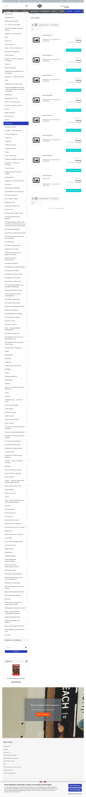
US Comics (24, 11)
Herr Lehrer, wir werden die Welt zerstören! (14, 429)
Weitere (61, 11)
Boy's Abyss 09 (47, 157)
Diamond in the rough (11, 251)
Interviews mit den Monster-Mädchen (14, 458)
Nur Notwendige (75, 790)
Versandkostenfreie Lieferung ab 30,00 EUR (29, 1)
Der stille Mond (9, 244)
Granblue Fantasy (10, 414)
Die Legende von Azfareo (12, 279)
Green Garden (9, 418)
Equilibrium (8, 364)
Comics (8, 11)
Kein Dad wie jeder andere (13, 472)
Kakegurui (8, 468)
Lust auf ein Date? (10, 547)
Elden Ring (8, 360)
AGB (5, 766)
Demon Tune (9, 211)
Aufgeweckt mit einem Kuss (13, 86)
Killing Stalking (9, 491)
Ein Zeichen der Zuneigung (13, 349)
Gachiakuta (8, 382)
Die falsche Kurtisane (11, 265)
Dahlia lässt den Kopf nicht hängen (13, 174)
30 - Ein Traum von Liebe (12, 26)
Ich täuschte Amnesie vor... (13, 443)
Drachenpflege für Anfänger (13, 315)
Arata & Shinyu (9, 57)
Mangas (15, 11)
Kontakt (78, 11)
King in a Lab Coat (10, 495)
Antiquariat (34, 11)
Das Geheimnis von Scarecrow (14, 193)
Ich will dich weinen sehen (13, 446)
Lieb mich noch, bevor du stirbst (15, 529)
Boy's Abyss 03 (47, 37)
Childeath (8, 143)
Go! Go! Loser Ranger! (11, 407)
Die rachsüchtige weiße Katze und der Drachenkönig (14, 287)
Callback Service (8, 772)
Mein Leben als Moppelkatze (13, 576)
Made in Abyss (9, 550)
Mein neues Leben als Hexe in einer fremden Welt (14, 580)
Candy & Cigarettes (11, 136)
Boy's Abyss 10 (47, 177)
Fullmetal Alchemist (11, 378)
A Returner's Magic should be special (14, 31)
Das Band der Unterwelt (12, 190)
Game (7, 394)
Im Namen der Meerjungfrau (13, 450)
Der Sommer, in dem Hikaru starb (15, 235)
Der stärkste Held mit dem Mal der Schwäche (14, 239)
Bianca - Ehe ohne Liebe (12, 104)
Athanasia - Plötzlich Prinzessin (14, 78)
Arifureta (7, 66)
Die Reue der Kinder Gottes (13, 292)
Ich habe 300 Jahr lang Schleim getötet (14, 438)
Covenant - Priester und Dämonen (12, 165)
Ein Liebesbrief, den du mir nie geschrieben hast (14, 339)
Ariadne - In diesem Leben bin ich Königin (14, 61)
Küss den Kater (9, 511)
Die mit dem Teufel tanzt (13, 283)
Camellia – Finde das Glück (13, 132)
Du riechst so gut (10, 323)
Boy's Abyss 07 (47, 117)
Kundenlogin (70, 1)
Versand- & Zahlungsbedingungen (10, 755)
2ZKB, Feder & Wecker (11, 23)
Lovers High (8, 540)
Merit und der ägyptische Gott (14, 628)
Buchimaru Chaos (10, 129)
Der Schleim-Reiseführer (12, 231)
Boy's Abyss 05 (47, 77)
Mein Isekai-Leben (10, 572)
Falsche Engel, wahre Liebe (13, 367)
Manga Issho (9, 554)
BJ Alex (7, 111)
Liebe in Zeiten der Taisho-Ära (14, 536)
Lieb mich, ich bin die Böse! (13, 525)
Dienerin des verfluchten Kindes (14, 308)
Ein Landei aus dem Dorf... (12, 335)
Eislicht (7, 353)
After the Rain (9, 46)
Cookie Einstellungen (10, 775)
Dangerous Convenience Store (14, 183)
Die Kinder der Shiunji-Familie (14, 276)
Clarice (7, 154)
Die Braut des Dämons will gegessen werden (13, 255)
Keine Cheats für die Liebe (13, 475)
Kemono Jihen (9, 479)
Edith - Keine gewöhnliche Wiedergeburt (13, 330)
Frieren (7, 375)
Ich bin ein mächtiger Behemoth (15, 434)
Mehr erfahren (43, 716)
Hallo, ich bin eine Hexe (12, 421)
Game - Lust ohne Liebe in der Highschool (14, 390)
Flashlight (8, 371)
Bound (7, 122)
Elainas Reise (9, 357)
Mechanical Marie (10, 558)
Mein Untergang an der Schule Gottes (14, 589)
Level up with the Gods (12, 522)
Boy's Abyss (8, 125)
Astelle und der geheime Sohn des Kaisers (14, 74)
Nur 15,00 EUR (16, 684)
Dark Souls (8, 186)
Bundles (54, 11)
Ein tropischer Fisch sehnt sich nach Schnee (14, 345)
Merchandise (45, 11)
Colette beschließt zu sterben (14, 161)
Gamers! (7, 398)
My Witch (7, 637)
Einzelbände (8, 16)
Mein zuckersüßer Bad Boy (13, 597)
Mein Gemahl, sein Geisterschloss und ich (12, 567)
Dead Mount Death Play (12, 208)
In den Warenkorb (73, 52)
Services (69, 11)
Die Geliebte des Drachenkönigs (15, 269)
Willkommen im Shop (10, 1)
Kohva (7, 498)
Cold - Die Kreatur (10, 157)
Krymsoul (7, 507)
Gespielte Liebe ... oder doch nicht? (14, 402)
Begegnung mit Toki (11, 100)
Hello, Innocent (9, 425)
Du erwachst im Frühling (12, 319)
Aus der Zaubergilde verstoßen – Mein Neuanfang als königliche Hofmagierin (15, 91)
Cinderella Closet (10, 150)
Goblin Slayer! (9, 411)
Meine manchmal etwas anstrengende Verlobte (12, 614)
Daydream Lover (10, 204)
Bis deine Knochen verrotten (14, 107)
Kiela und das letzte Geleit (13, 488)
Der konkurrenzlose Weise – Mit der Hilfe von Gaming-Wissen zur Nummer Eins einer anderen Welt (15, 225)
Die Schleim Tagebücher (12, 301)
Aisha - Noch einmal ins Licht (14, 50)
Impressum (7, 748)
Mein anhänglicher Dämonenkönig (10, 562)
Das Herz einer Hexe (11, 197)
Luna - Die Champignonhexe (14, 543)
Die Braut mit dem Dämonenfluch (10, 260)
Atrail (6, 82)
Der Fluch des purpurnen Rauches (12, 219)
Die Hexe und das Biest (12, 272)
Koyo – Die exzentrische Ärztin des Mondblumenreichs (14, 503)
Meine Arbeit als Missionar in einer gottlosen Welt (13, 605)
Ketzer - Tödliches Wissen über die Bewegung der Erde (14, 483)
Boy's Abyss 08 (47, 137)
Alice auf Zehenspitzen (12, 53)
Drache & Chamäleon (11, 312)
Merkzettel (79, 1)
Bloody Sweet (9, 118)
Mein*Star (8, 601)
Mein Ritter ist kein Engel (12, 585)
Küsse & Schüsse (10, 515)
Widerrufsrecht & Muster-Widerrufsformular (11, 761)
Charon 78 (8, 139)
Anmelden (16, 653)
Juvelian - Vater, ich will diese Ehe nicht (14, 463)
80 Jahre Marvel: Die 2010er (16, 680)
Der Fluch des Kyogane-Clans (14, 215)
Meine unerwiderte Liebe (12, 619)
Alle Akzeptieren (75, 786)
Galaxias (7, 385)
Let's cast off (9, 518)
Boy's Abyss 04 (47, 57)
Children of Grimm (10, 147)
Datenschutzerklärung (15, 792)
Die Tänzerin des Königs (12, 305)
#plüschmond (9, 19)
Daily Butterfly (9, 179)
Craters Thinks (9, 170)
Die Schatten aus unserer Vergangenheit (13, 296)
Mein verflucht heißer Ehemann (14, 594)
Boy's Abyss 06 (47, 97)
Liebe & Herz (9, 533)
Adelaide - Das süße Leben (13, 35)
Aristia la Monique (10, 70)
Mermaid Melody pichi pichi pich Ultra (14, 632)
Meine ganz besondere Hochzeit (15, 610)
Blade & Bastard (10, 114)
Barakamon (8, 96)
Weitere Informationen (74, 793)
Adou (6, 39)
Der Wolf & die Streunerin (12, 247)
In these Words (9, 454)
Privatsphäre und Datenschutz (12, 769)
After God (8, 43)
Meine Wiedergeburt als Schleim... (12, 623)
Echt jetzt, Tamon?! (11, 326)
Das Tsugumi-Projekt (11, 200)
